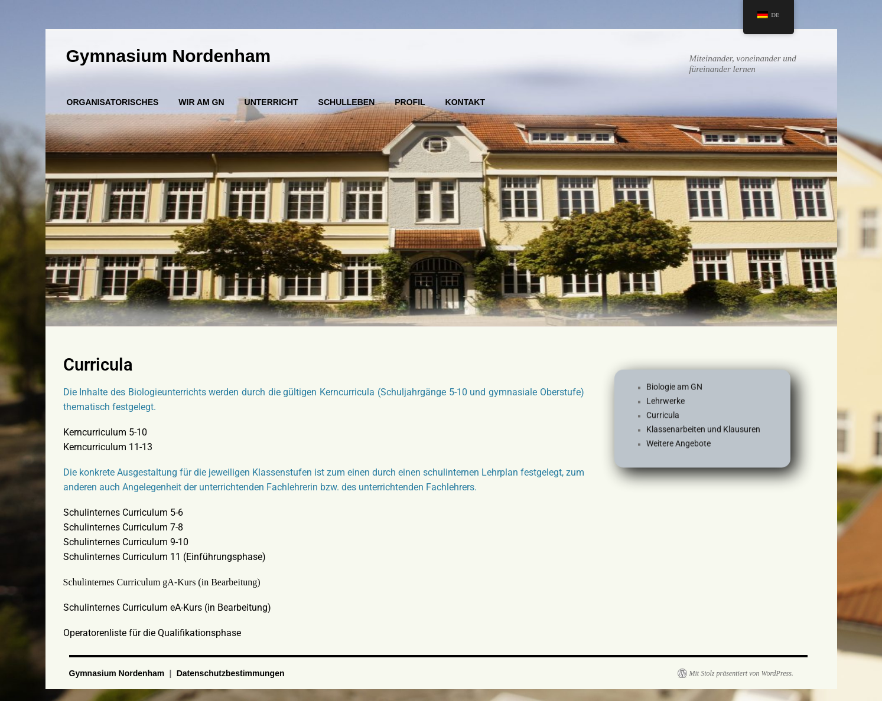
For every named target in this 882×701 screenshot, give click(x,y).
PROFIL (410, 102)
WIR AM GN (201, 102)
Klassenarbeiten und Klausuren (703, 434)
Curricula (662, 420)
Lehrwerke (665, 406)
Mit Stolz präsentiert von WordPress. (741, 673)
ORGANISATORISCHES (113, 102)
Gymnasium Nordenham (168, 55)
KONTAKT (465, 102)
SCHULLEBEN (346, 102)
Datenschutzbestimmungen (231, 673)
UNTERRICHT (271, 102)
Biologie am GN (674, 392)
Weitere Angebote (678, 448)
